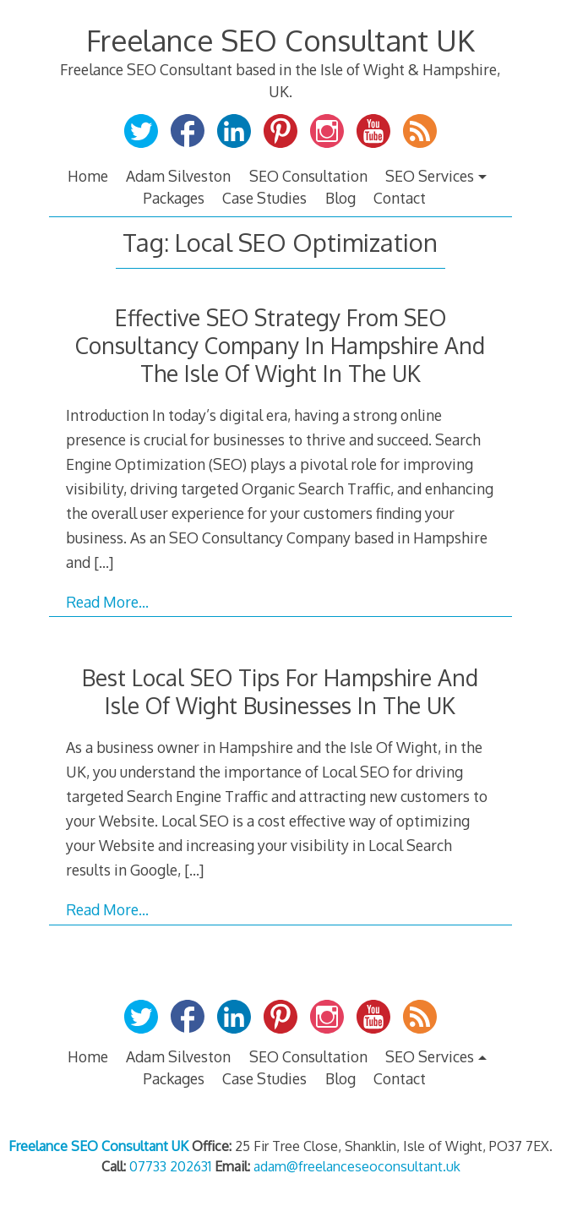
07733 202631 (170, 1166)
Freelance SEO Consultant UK (280, 40)
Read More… (107, 601)
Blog (340, 197)
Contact (399, 197)
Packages (173, 197)
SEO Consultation (308, 175)
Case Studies (264, 197)
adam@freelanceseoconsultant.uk (356, 1166)
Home (88, 175)
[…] (103, 562)
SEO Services (429, 175)
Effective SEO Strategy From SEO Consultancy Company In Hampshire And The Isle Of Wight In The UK (280, 345)
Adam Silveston (178, 175)
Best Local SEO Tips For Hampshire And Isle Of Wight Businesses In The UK (280, 691)
